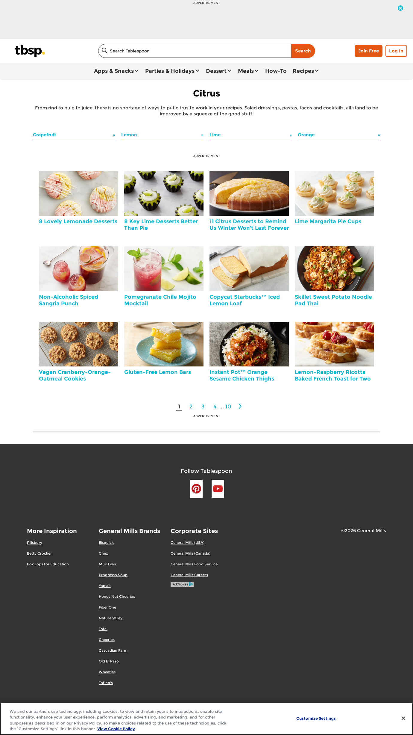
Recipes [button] (303, 71)
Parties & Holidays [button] (170, 71)
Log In (396, 51)
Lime (215, 135)
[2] (240, 406)
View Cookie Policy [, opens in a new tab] (116, 728)
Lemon (129, 135)
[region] (206, 719)
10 (228, 406)
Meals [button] (246, 71)
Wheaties (107, 672)
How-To (276, 71)
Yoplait (105, 585)
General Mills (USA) (187, 542)
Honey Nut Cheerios (117, 596)
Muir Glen (107, 564)
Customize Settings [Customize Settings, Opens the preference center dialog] (316, 718)
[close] (400, 8)
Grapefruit (44, 135)
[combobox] (194, 51)
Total (103, 629)
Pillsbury (34, 542)
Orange (306, 135)
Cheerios (107, 639)
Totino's (106, 682)
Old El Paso (109, 661)
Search (303, 51)
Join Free (368, 51)
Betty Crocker (39, 553)
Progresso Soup (113, 575)
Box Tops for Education (48, 564)
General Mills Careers (189, 575)
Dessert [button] (216, 71)
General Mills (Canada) (190, 553)
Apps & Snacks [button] (114, 71)
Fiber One (107, 607)
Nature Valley (110, 618)
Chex (103, 553)
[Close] (403, 718)
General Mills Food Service (194, 564)
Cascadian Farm (113, 650)
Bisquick (106, 542)
